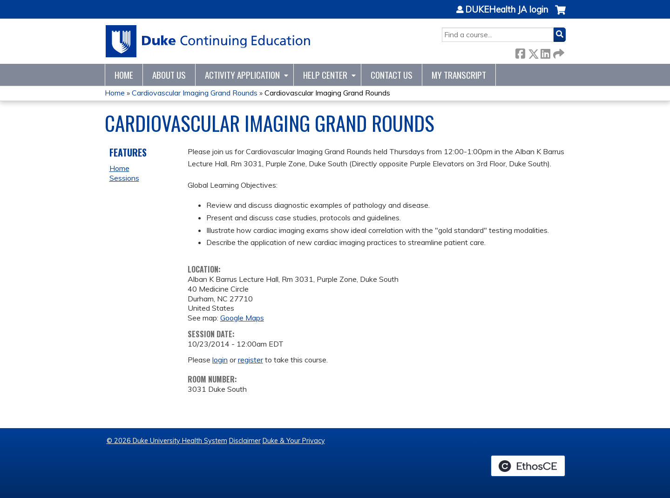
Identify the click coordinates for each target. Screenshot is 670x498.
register (250, 359)
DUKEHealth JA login (506, 10)
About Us (169, 75)
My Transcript (459, 75)
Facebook (520, 52)
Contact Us (392, 75)
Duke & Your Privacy (294, 441)
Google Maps (242, 317)
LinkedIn (545, 52)
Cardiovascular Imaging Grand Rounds (194, 92)
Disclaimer (245, 441)
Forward (557, 52)
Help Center (325, 75)
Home (124, 75)
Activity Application (242, 75)
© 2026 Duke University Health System (167, 441)
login (220, 359)
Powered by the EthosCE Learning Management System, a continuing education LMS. (528, 466)
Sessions (124, 178)
